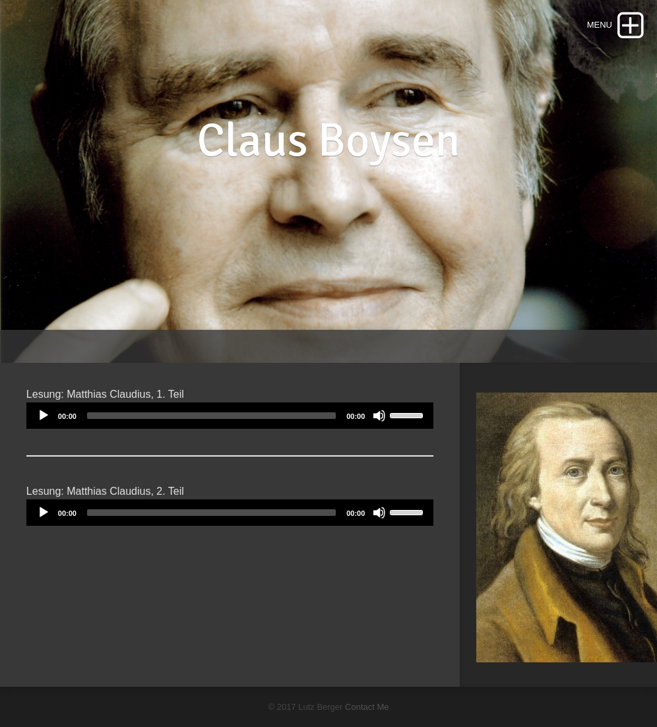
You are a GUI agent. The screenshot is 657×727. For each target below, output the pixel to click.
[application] (230, 415)
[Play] (43, 415)
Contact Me (367, 707)
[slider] (211, 415)
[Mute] (379, 415)
